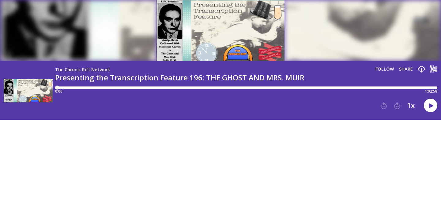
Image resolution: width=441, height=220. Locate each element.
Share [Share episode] (406, 69)
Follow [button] (384, 69)
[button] (421, 69)
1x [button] (411, 105)
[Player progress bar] (246, 87)
